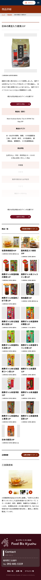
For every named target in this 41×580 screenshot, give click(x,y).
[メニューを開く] (38, 2)
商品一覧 (10, 571)
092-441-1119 (15, 563)
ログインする (20, 104)
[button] (10, 492)
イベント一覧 (29, 571)
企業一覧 (19, 571)
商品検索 (9, 14)
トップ (3, 14)
